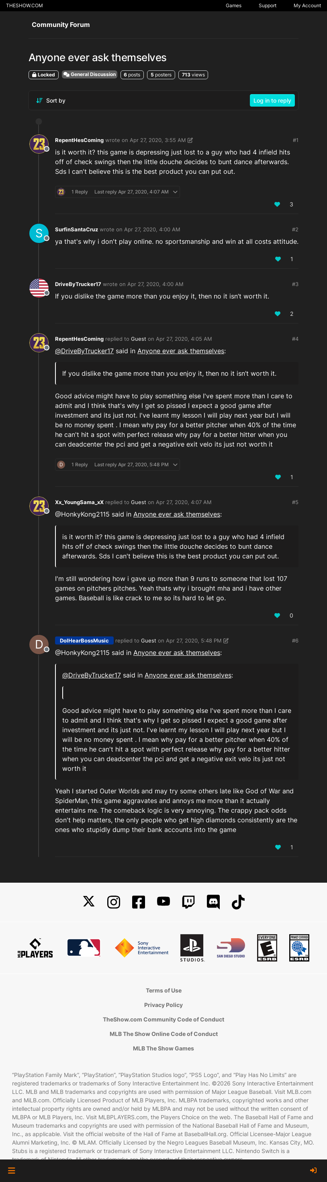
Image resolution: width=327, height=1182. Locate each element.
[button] (11, 1171)
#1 (295, 140)
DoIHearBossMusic (84, 640)
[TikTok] (238, 902)
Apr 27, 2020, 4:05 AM (184, 339)
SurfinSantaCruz (76, 229)
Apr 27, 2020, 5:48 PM (194, 640)
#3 (295, 284)
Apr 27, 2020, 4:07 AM (184, 502)
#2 (295, 229)
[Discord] (213, 902)
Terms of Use (164, 990)
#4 (295, 339)
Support (267, 5)
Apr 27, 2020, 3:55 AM (158, 140)
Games (233, 5)
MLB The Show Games (163, 1048)
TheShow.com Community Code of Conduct (163, 1019)
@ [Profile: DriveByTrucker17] (84, 351)
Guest (138, 339)
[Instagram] (113, 902)
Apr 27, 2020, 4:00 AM (152, 229)
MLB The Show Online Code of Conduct (164, 1033)
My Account (307, 5)
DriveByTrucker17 (78, 284)
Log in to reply (272, 100)
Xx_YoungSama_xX (79, 502)
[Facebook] (138, 902)
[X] (88, 902)
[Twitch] (188, 902)
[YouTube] (163, 902)
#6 (295, 640)
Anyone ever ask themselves (180, 351)
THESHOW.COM (24, 5)
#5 (295, 502)
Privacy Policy (163, 1004)
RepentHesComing (79, 140)
